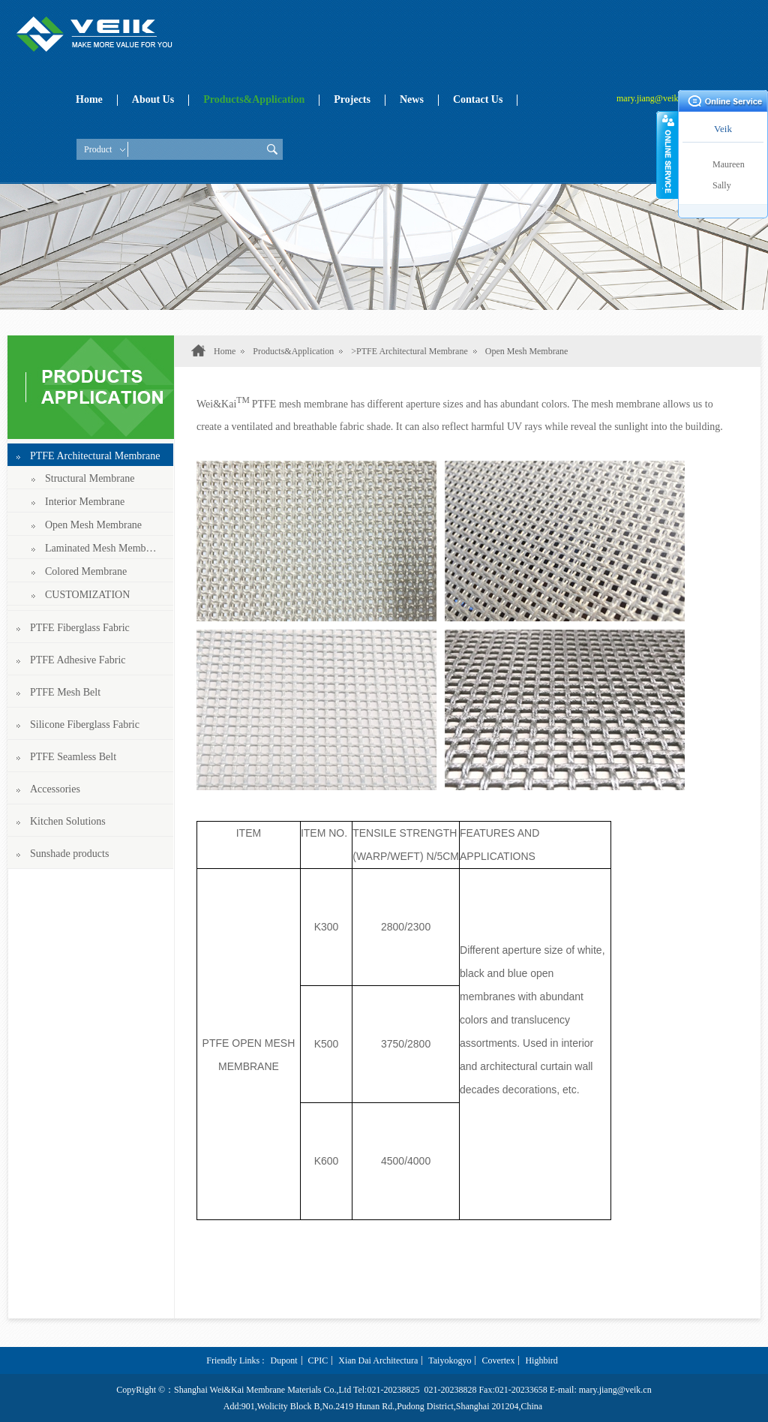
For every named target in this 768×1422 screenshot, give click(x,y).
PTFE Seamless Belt (73, 756)
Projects (352, 99)
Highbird (541, 1360)
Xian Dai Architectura (378, 1360)
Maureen (728, 164)
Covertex (498, 1360)
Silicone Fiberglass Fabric (85, 724)
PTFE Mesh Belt (65, 692)
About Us (153, 99)
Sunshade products (69, 853)
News (412, 99)
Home (89, 99)
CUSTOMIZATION (87, 594)
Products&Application (253, 99)
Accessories (55, 789)
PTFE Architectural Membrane (95, 455)
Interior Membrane (84, 501)
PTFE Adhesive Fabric (78, 660)
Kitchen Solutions (68, 821)
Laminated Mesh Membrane (101, 548)
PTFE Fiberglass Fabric (80, 627)
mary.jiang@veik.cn (652, 98)
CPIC (318, 1360)
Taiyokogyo (449, 1360)
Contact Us (478, 99)
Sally (721, 185)
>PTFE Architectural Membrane (409, 351)
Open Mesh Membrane (93, 525)
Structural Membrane (89, 478)
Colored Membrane (86, 571)
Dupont (284, 1360)
